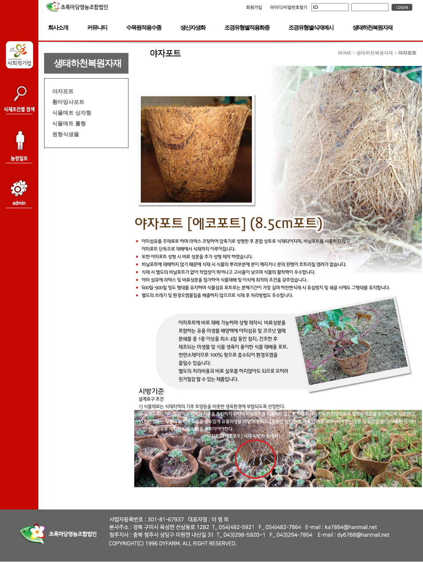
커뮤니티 (97, 27)
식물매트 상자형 (71, 113)
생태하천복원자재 (372, 27)
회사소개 (58, 27)
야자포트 (63, 91)
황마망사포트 (68, 102)
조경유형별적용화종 (246, 27)
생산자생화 (192, 27)
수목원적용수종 (143, 27)
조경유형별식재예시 (310, 27)
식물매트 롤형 (69, 123)
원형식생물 (65, 134)
